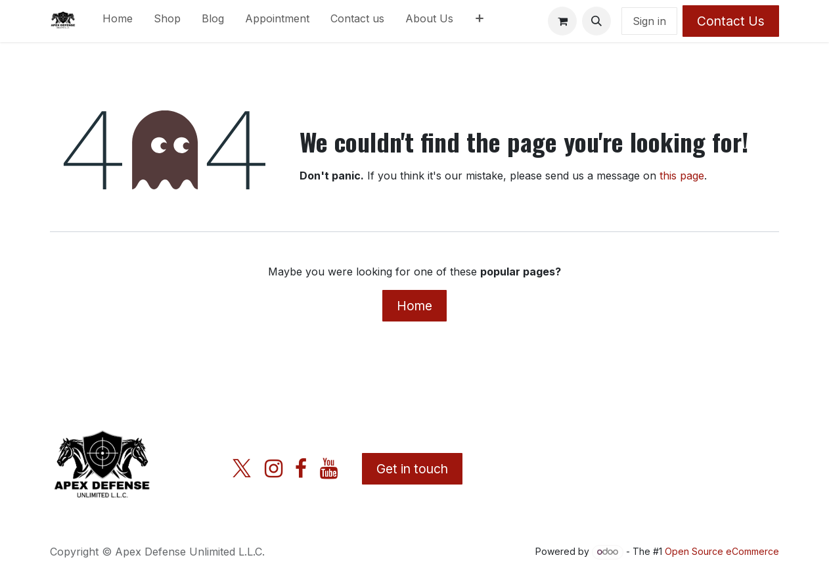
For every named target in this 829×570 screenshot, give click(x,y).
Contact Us (731, 21)
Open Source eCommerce (722, 551)
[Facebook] (300, 469)
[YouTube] (328, 469)
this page (682, 175)
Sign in (649, 21)
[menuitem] (117, 21)
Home (414, 306)
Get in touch (412, 469)
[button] (596, 21)
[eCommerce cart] (562, 21)
